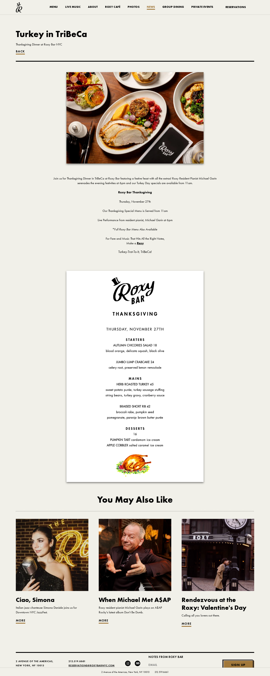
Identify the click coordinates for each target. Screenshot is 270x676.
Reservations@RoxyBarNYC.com (92, 665)
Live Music (73, 6)
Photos (133, 6)
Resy (140, 243)
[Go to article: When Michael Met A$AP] (135, 607)
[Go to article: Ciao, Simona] (52, 607)
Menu (54, 6)
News (151, 6)
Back (20, 51)
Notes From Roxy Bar (165, 657)
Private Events (202, 6)
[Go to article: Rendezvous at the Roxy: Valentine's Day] (218, 609)
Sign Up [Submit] (238, 665)
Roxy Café (112, 6)
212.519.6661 (162, 672)
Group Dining (173, 6)
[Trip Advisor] (137, 663)
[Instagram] (128, 663)
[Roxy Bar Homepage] (19, 7)
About (93, 6)
